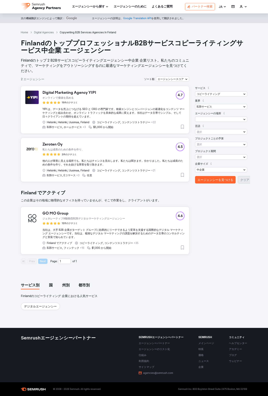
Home (24, 32)
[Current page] (64, 261)
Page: (54, 261)
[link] (130, 6)
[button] (222, 7)
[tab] (30, 285)
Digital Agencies (44, 32)
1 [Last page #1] (76, 261)
